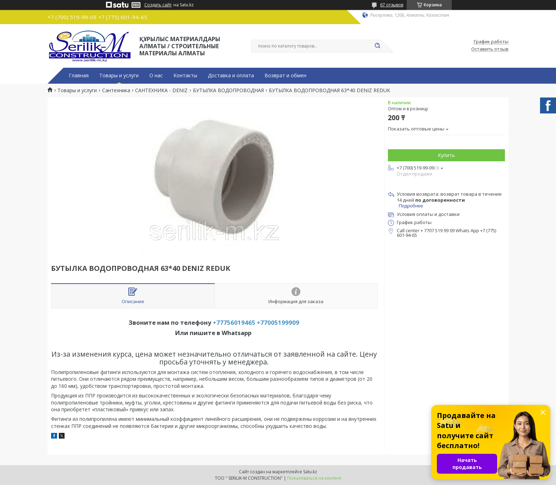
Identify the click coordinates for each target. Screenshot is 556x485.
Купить (446, 155)
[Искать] (377, 46)
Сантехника (116, 90)
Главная (79, 75)
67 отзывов (391, 5)
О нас (156, 75)
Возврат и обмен (285, 75)
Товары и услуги (119, 75)
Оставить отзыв (489, 49)
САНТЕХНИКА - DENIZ (161, 90)
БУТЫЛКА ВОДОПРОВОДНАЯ (228, 90)
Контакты (185, 75)
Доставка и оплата (231, 75)
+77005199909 (278, 322)
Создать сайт (158, 4)
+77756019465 (234, 322)
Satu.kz (310, 472)
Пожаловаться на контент (314, 478)
